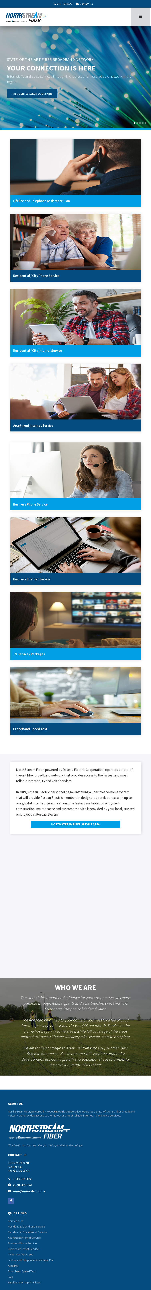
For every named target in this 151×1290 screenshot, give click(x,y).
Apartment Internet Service (24, 1237)
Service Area (15, 1221)
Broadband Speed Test (22, 1271)
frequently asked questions (32, 93)
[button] (140, 17)
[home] (27, 16)
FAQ (10, 1277)
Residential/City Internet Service (27, 1232)
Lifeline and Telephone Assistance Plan (31, 1260)
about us (15, 1104)
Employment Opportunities (24, 1282)
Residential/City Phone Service (26, 1226)
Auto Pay (13, 1265)
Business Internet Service (23, 1249)
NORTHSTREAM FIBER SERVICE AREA (75, 824)
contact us (17, 1155)
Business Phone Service (22, 1243)
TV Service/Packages (20, 1254)
